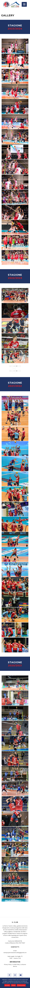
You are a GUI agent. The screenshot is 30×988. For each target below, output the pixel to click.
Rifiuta (13, 985)
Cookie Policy (16, 964)
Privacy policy (21, 985)
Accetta (7, 985)
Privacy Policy (8, 964)
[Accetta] (28, 983)
